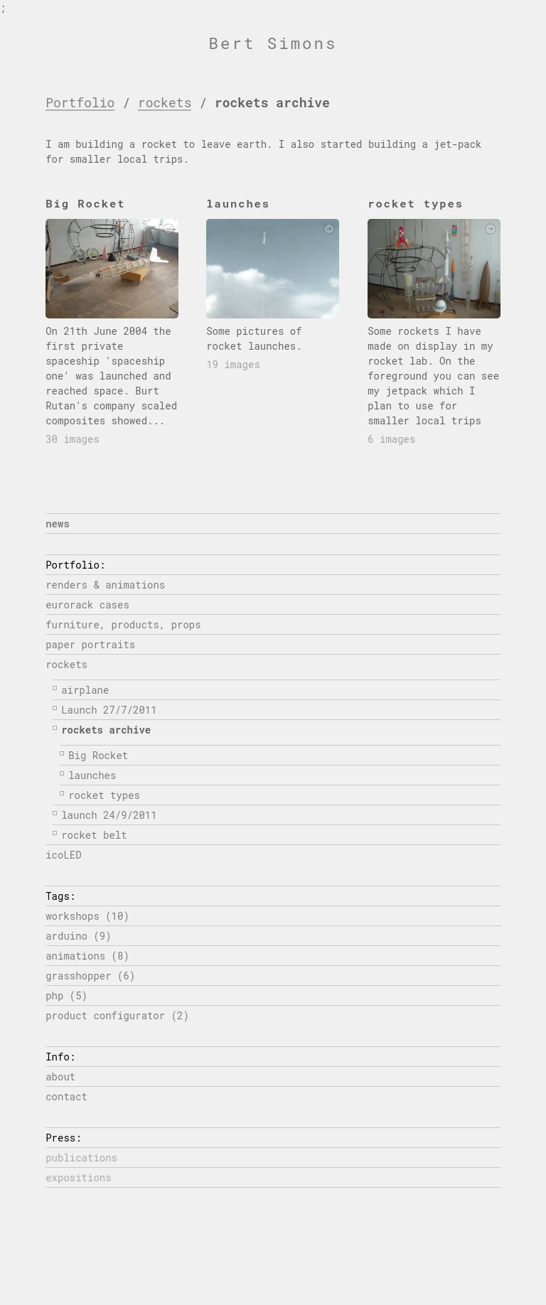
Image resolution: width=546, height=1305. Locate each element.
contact (66, 1096)
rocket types (104, 795)
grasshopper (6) (90, 975)
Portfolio (80, 102)
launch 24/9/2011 (108, 815)
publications (81, 1157)
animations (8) (87, 955)
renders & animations (105, 584)
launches (92, 775)
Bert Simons (273, 43)
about (60, 1076)
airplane (85, 690)
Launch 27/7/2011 (108, 709)
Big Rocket (98, 755)
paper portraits (90, 644)
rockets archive (106, 729)
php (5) (66, 995)
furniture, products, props (123, 624)
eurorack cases (87, 604)
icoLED (63, 854)
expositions (78, 1177)
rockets (165, 102)
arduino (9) (78, 935)
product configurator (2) (117, 1015)
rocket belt (94, 835)
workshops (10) (87, 916)
